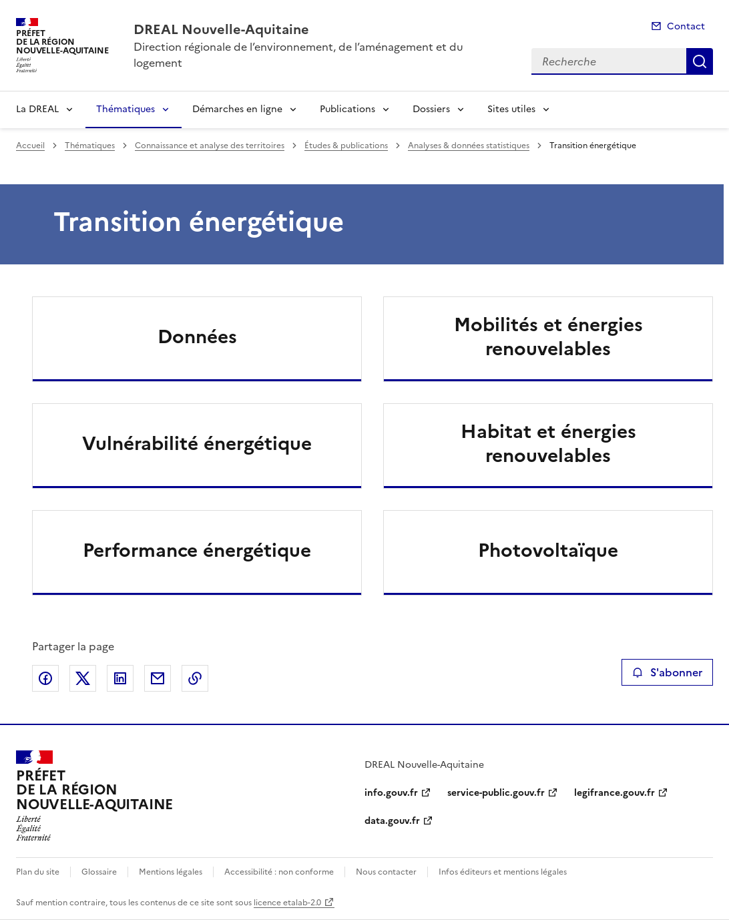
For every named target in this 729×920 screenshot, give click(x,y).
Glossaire (99, 872)
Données (197, 336)
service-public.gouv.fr (496, 793)
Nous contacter (386, 872)
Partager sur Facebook (45, 678)
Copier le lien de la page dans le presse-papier (195, 678)
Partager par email (157, 678)
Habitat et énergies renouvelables (548, 443)
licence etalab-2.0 (287, 903)
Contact (686, 26)
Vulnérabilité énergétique (197, 443)
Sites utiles (511, 109)
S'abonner (667, 672)
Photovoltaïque (548, 550)
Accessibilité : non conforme (279, 872)
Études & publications (346, 146)
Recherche (699, 61)
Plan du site (37, 872)
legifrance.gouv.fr (614, 793)
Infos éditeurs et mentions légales (503, 872)
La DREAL (37, 109)
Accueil (30, 146)
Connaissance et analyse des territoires (209, 146)
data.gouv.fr (392, 821)
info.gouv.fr (391, 793)
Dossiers (431, 109)
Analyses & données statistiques (468, 146)
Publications (347, 109)
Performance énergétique (197, 550)
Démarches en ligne (237, 109)
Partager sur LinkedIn (120, 678)
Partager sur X (82, 678)
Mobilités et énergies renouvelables (548, 336)
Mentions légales (170, 872)
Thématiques (125, 109)
